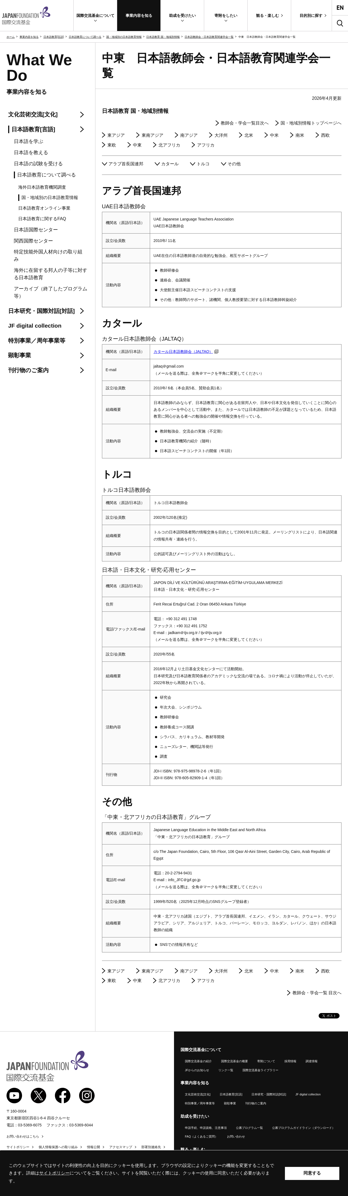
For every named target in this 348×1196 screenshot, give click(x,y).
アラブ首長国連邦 (125, 163)
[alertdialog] (174, 1173)
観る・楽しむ (193, 1149)
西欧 (325, 135)
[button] (95, 15)
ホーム (11, 36)
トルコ (203, 163)
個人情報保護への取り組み (58, 1147)
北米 (248, 135)
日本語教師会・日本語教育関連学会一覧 (209, 36)
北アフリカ (169, 145)
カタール (170, 163)
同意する (312, 1173)
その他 (234, 163)
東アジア (116, 135)
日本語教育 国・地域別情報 (163, 36)
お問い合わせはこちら (23, 1136)
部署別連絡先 (151, 1147)
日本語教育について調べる (85, 36)
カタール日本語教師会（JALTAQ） (186, 351)
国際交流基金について (201, 1049)
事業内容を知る (29, 36)
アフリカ (206, 145)
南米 (300, 135)
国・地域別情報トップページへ (311, 123)
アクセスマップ (120, 1147)
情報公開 (93, 1147)
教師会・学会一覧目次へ (245, 123)
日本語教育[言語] (54, 36)
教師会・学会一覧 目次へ (317, 992)
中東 (137, 145)
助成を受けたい (195, 1116)
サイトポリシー (18, 1147)
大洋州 (221, 135)
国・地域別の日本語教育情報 (124, 36)
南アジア (189, 135)
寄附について (266, 1061)
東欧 (111, 145)
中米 (274, 135)
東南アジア (152, 135)
